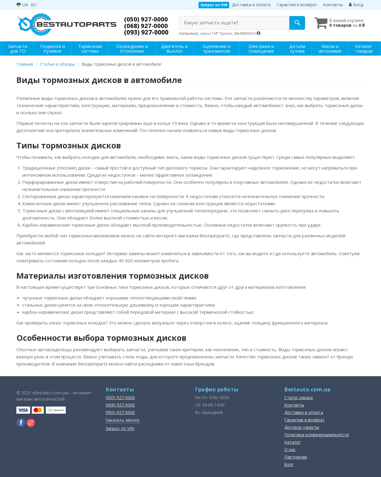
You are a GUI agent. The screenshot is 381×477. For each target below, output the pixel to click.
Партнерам (295, 457)
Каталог (292, 442)
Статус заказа (298, 397)
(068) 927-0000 (146, 25)
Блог (289, 464)
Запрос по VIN (213, 4)
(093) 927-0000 (146, 32)
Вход (356, 4)
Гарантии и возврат (304, 420)
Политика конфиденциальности (316, 434)
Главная (24, 64)
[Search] (294, 23)
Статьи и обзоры (57, 64)
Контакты (333, 4)
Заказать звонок (123, 420)
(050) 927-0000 (146, 19)
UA (22, 4)
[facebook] (20, 422)
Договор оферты (301, 427)
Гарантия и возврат (297, 4)
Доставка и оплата (251, 4)
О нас (290, 449)
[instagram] (30, 422)
